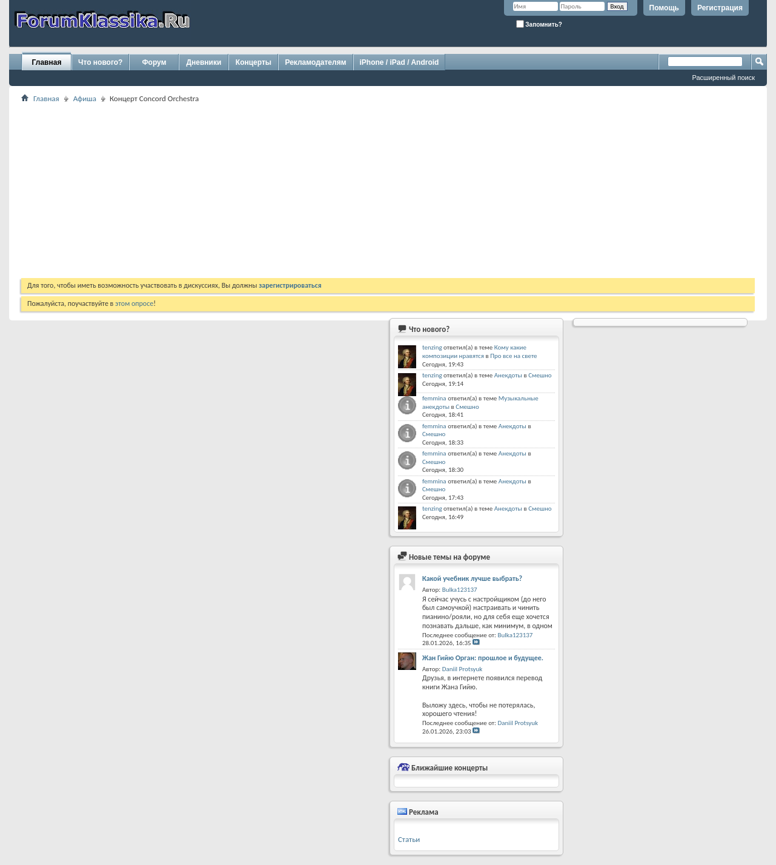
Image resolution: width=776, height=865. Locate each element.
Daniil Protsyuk (462, 669)
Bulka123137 (459, 590)
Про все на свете (513, 356)
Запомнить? (539, 24)
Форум (154, 62)
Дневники (204, 62)
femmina (434, 398)
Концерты (253, 62)
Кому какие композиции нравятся (474, 351)
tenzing (432, 347)
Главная (47, 62)
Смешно (539, 375)
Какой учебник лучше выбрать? (472, 578)
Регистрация (720, 8)
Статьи (409, 839)
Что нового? (100, 62)
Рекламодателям (315, 62)
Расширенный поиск (723, 77)
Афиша (84, 98)
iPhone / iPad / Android (399, 62)
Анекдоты (508, 375)
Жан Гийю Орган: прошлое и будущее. (482, 658)
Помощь (664, 8)
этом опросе (134, 303)
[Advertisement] (384, 190)
